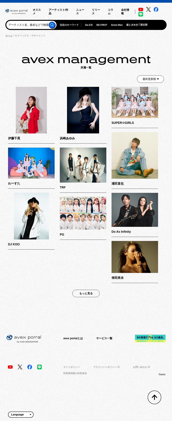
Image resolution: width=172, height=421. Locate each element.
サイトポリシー (71, 367)
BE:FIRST (101, 25)
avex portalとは (73, 338)
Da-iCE (89, 25)
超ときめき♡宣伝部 (136, 24)
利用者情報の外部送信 (75, 373)
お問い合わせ (141, 367)
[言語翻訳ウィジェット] (21, 415)
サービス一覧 (104, 338)
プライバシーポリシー (106, 367)
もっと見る (86, 293)
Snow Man (117, 25)
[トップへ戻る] (154, 397)
